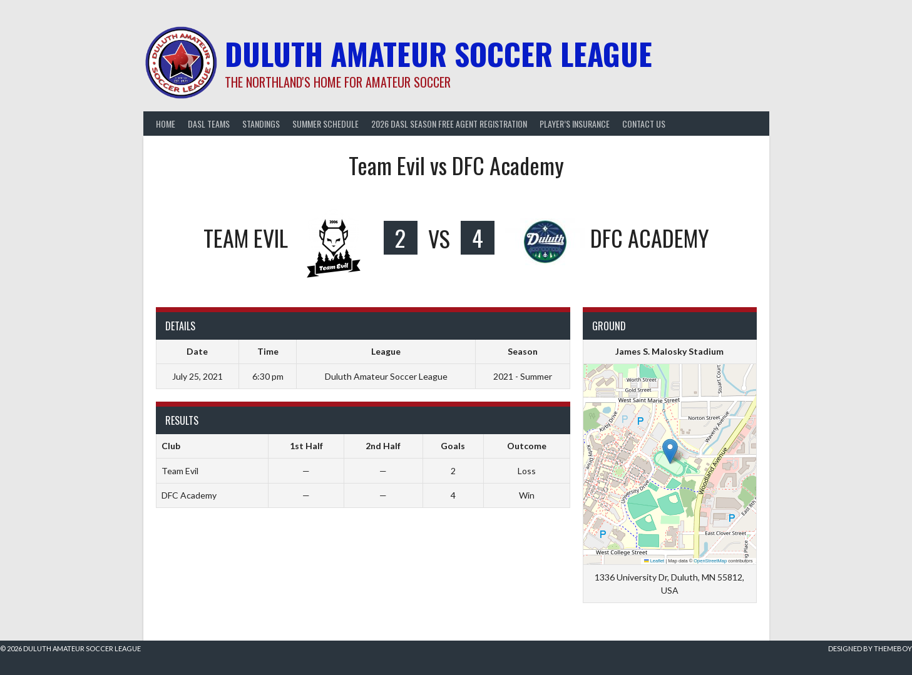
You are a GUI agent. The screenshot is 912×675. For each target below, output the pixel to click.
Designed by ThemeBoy (870, 648)
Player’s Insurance (575, 123)
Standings (261, 123)
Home (165, 123)
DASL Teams (209, 123)
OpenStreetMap (710, 561)
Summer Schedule (325, 123)
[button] (670, 451)
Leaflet (654, 561)
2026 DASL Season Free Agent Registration (449, 123)
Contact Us (643, 123)
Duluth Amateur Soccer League (438, 53)
